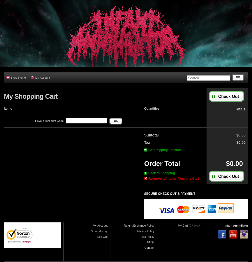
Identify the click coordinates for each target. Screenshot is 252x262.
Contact (149, 247)
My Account (40, 77)
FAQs (150, 242)
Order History (99, 231)
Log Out (102, 236)
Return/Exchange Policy (139, 225)
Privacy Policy (145, 231)
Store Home (16, 77)
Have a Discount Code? (71, 120)
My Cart (183, 225)
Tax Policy (147, 236)
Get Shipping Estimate (163, 150)
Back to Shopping (159, 173)
